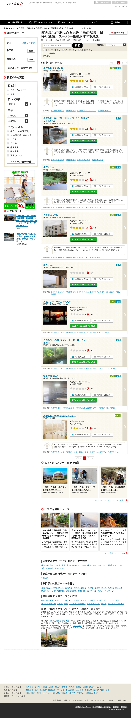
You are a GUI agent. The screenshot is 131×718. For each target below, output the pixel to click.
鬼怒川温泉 (104, 690)
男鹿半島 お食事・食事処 (74, 452)
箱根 (36, 690)
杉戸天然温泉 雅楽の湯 (59, 621)
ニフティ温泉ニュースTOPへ (114, 553)
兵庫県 (51, 687)
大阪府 (71, 687)
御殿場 (64, 693)
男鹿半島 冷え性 (96, 207)
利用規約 (116, 707)
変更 (31, 51)
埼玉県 (37, 687)
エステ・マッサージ (105, 591)
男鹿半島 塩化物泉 (57, 111)
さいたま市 (50, 693)
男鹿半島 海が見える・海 (99, 292)
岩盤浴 (13, 143)
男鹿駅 (111, 292)
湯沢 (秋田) (102, 565)
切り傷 (111, 588)
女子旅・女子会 (89, 591)
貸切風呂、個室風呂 (116, 604)
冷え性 (90, 588)
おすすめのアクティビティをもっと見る (109, 500)
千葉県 (44, 687)
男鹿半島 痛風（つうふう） (86, 111)
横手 (110, 565)
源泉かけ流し (71, 591)
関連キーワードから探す (14, 696)
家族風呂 (14, 151)
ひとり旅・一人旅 (48, 591)
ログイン (116, 6)
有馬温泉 (43, 690)
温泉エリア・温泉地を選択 (20, 68)
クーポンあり (70, 50)
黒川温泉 (88, 690)
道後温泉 (79, 690)
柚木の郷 (77, 626)
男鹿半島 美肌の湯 (83, 160)
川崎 (33, 693)
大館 (120, 565)
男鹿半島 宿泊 (70, 111)
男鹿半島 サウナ (113, 452)
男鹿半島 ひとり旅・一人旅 (99, 368)
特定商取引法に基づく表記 (101, 707)
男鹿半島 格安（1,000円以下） (86, 408)
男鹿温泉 (45, 578)
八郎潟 (44, 568)
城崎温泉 (52, 690)
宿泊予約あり (86, 50)
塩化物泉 (61, 591)
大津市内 (89, 693)
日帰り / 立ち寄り (18, 90)
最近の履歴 (119, 2)
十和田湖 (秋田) (73, 565)
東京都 (64, 687)
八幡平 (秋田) (86, 565)
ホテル (104, 588)
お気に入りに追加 (103, 87)
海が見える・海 (93, 604)
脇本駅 (53, 294)
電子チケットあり (53, 50)
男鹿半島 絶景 (95, 258)
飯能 (58, 693)
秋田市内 (45, 565)
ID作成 (124, 6)
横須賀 (38, 693)
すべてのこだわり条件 (20, 162)
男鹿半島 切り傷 (97, 160)
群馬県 (58, 687)
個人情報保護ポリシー (83, 707)
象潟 (57, 568)
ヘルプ (111, 700)
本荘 (62, 568)
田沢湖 (57, 565)
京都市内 (80, 693)
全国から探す (28, 43)
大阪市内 (71, 693)
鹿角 (95, 565)
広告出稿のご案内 (81, 700)
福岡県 (98, 687)
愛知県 (92, 687)
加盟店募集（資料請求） (62, 700)
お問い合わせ (122, 700)
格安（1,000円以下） (55, 588)
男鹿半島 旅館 (103, 408)
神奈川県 (29, 687)
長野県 (85, 687)
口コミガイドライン (99, 700)
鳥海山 (51, 568)
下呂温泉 (60, 690)
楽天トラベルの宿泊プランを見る (83, 92)
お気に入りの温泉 (102, 2)
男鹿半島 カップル (104, 111)
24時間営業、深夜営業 (21, 135)
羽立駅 (118, 292)
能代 (115, 565)
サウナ (97, 588)
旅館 (80, 591)
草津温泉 (29, 690)
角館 (52, 565)
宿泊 (43, 588)
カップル (118, 588)
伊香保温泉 (70, 690)
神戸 (96, 693)
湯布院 (96, 690)
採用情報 (124, 707)
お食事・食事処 (80, 588)
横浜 (28, 693)
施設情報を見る (81, 87)
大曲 (63, 565)
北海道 (78, 687)
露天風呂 (68, 588)
